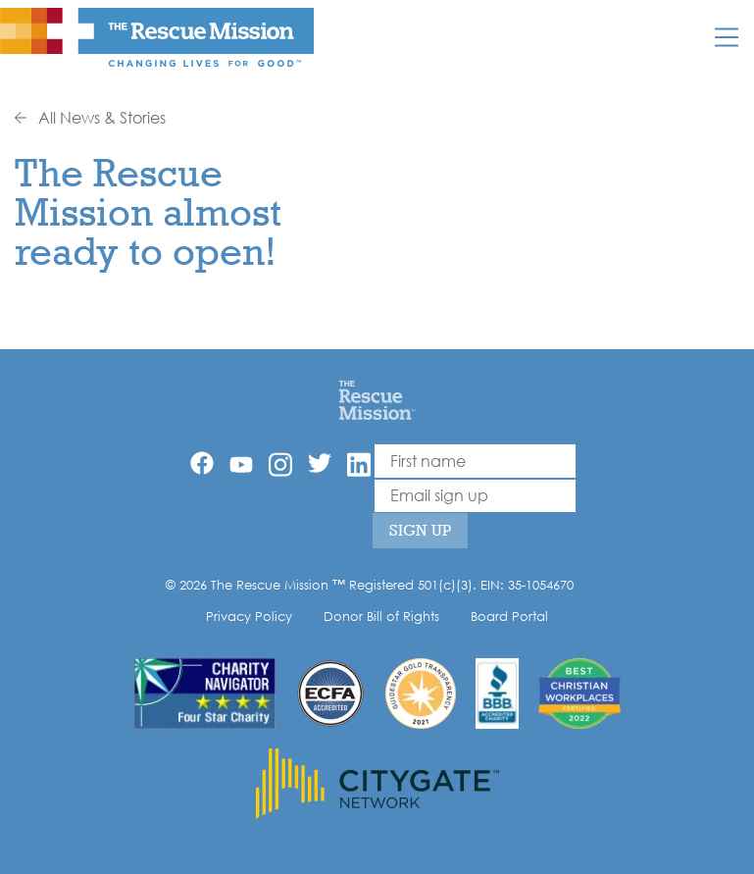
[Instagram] (280, 464)
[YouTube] (241, 463)
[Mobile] (726, 37)
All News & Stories (90, 118)
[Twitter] (319, 463)
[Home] (377, 399)
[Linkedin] (358, 464)
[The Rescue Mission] (157, 36)
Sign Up (420, 530)
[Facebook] (202, 463)
